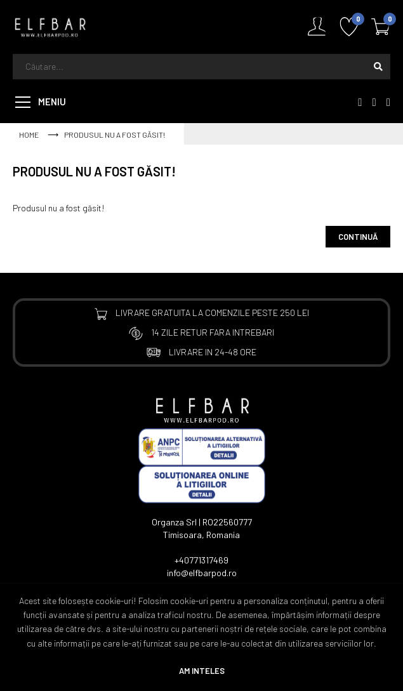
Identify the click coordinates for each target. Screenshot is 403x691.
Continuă (358, 237)
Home (29, 134)
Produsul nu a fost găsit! (114, 134)
